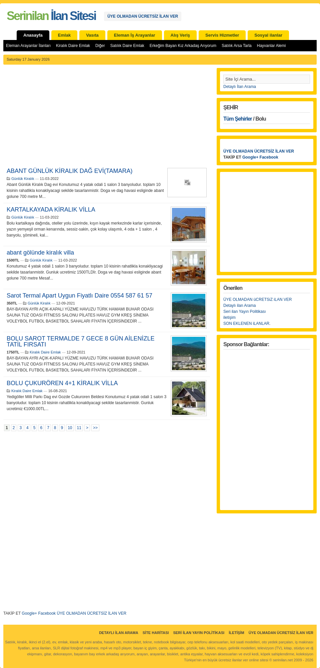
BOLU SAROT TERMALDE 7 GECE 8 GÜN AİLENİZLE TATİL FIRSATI (80, 341)
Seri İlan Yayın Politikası (198, 633)
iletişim (229, 317)
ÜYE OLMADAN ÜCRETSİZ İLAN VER (142, 16)
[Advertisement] (106, 118)
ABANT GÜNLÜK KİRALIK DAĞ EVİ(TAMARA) (69, 171)
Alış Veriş (180, 35)
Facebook (47, 613)
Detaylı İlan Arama (239, 86)
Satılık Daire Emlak (127, 45)
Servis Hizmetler (222, 35)
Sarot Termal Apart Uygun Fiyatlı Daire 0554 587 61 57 (79, 295)
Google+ (29, 613)
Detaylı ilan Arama (239, 305)
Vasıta (92, 35)
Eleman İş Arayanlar (134, 35)
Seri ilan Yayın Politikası (244, 311)
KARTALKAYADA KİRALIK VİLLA (51, 209)
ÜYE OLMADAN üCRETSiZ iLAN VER (257, 299)
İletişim (236, 633)
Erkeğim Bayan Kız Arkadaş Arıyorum (183, 45)
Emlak (64, 35)
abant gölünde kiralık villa (40, 252)
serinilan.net (283, 660)
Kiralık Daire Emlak (73, 45)
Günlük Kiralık (22, 179)
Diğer (100, 45)
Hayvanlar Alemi (271, 45)
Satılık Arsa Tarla (237, 45)
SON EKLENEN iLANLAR (246, 323)
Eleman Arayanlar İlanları (28, 45)
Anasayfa (33, 35)
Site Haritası (156, 633)
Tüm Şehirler (237, 119)
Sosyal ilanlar (268, 35)
